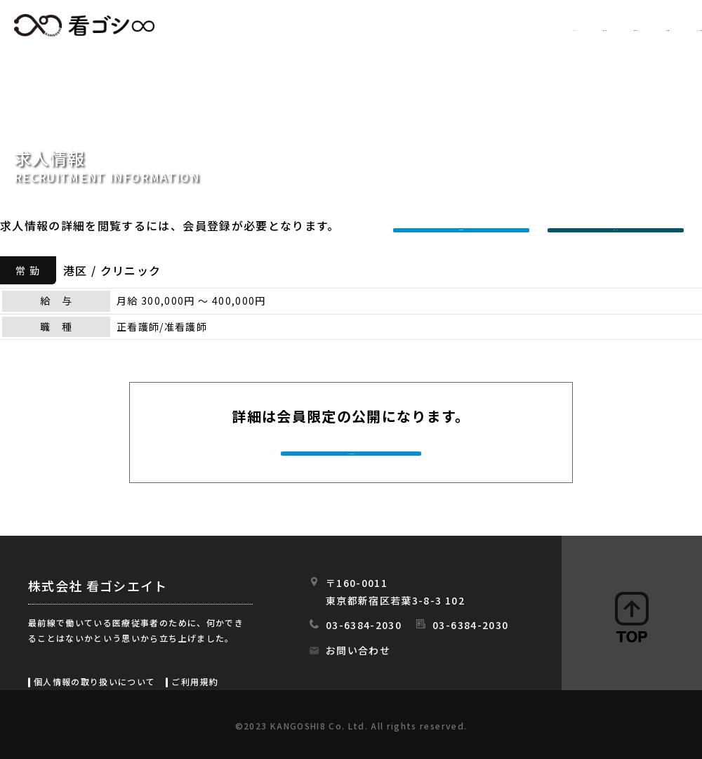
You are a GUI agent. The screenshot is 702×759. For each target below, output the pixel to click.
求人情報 (369, 26)
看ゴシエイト (84, 25)
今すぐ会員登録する (352, 452)
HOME (292, 26)
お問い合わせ (358, 650)
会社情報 (560, 26)
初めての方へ (464, 26)
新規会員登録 (464, 225)
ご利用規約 (194, 681)
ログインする (619, 225)
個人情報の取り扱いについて (94, 681)
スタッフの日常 (659, 26)
